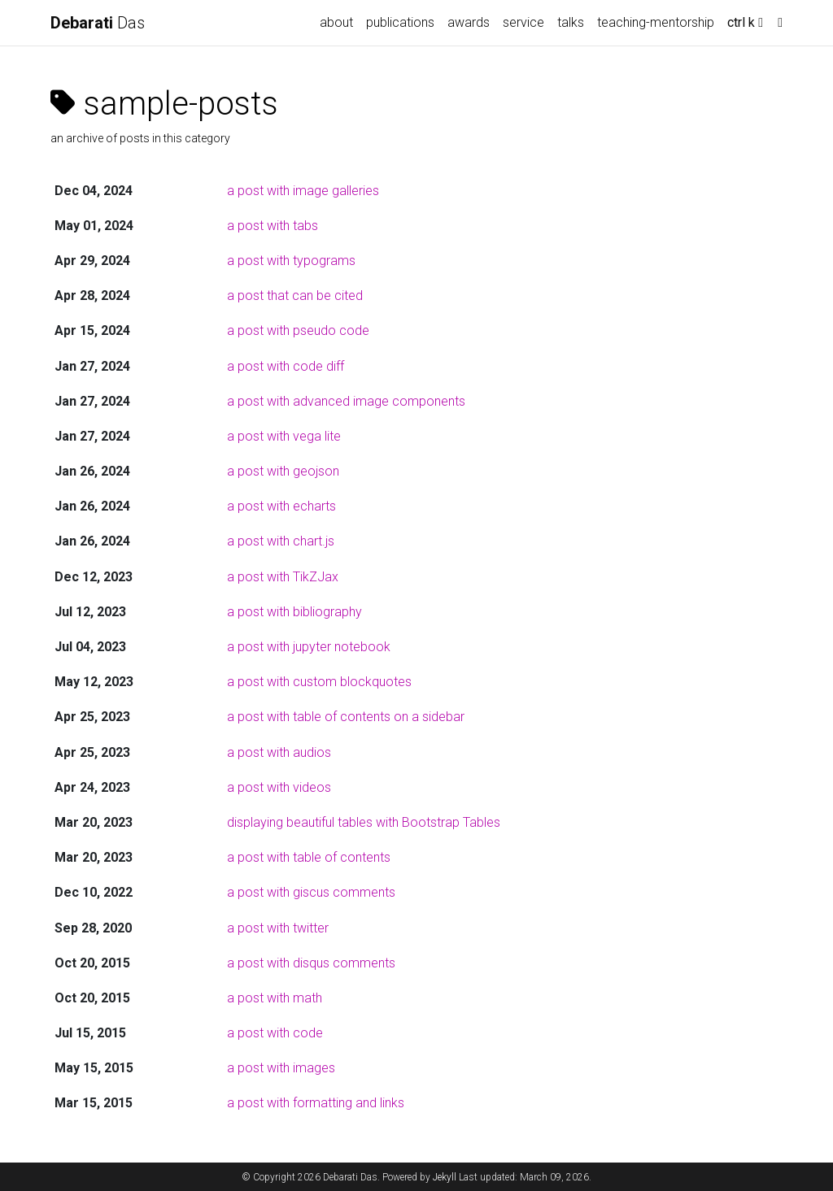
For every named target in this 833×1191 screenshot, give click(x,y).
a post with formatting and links (315, 1103)
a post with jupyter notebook (308, 646)
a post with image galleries (303, 190)
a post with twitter (278, 928)
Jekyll (444, 1177)
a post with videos (279, 787)
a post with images (281, 1068)
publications (400, 22)
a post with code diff (285, 366)
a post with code (275, 1033)
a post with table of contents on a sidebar (345, 716)
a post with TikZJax (282, 577)
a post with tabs (272, 225)
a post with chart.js (280, 541)
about (336, 22)
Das (97, 23)
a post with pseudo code (298, 330)
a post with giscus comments (311, 892)
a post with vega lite (284, 436)
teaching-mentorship (655, 22)
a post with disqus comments (311, 963)
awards (468, 22)
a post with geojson (283, 471)
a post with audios (279, 752)
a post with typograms (291, 260)
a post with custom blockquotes (319, 681)
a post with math (274, 998)
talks (570, 22)
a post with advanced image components (346, 401)
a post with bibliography (294, 611)
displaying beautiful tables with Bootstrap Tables (363, 822)
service (523, 22)
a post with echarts (281, 506)
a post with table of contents (308, 857)
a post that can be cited (295, 295)
